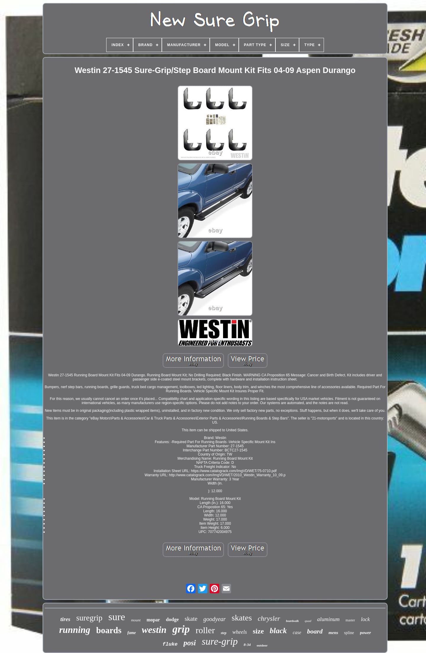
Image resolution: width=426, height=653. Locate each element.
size (258, 631)
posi (189, 643)
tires (65, 619)
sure (116, 616)
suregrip (89, 617)
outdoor (261, 645)
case (297, 632)
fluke (170, 644)
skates (242, 617)
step (223, 633)
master (350, 620)
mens (333, 632)
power (365, 632)
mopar (153, 619)
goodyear (214, 619)
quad (308, 621)
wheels (240, 632)
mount (136, 620)
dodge (172, 619)
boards (108, 630)
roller (205, 630)
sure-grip (220, 641)
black (278, 630)
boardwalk (292, 621)
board (315, 631)
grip (181, 629)
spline (349, 633)
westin (154, 629)
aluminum (328, 619)
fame (132, 633)
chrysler (269, 618)
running (74, 630)
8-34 (247, 644)
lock (365, 619)
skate (191, 618)
